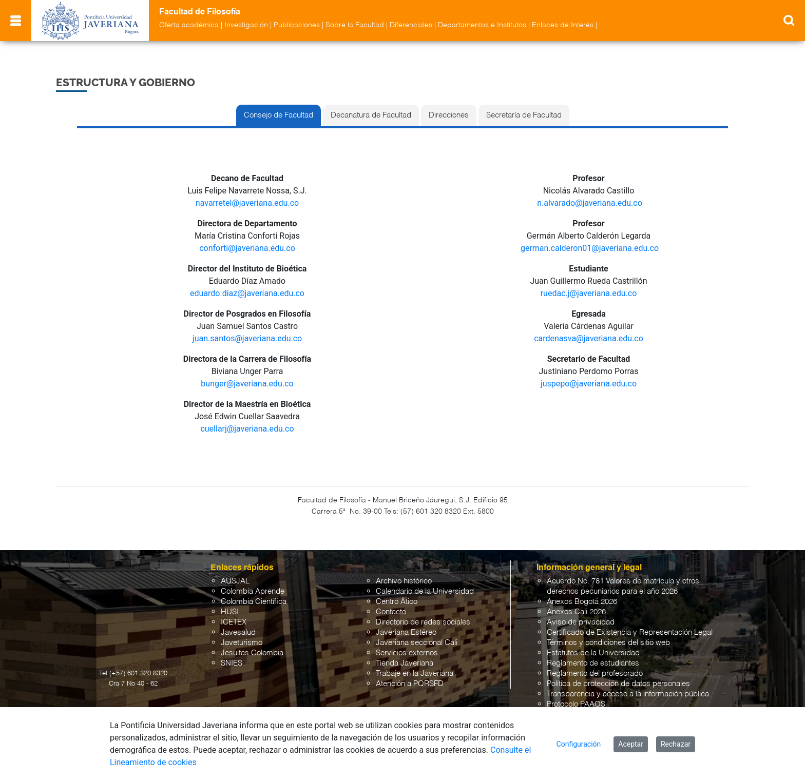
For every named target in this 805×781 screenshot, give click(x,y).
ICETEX (233, 622)
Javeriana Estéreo (406, 632)
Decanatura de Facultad (371, 115)
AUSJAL (235, 581)
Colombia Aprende (252, 591)
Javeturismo (241, 643)
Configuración (579, 744)
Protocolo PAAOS (576, 704)
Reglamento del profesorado (595, 673)
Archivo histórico (404, 581)
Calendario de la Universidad (425, 591)
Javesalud (238, 632)
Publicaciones (297, 25)
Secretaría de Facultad (524, 115)
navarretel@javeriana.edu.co (247, 203)
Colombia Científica (253, 602)
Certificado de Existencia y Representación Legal (630, 632)
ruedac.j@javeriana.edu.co (589, 293)
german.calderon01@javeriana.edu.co (590, 248)
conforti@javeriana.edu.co (247, 248)
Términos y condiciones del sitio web (608, 643)
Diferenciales (411, 25)
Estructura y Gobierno (125, 82)
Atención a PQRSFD (410, 684)
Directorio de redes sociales (423, 622)
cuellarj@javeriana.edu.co (247, 429)
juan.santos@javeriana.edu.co (247, 338)
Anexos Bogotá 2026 (582, 602)
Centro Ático (396, 602)
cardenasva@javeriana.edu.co (588, 338)
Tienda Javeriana (404, 663)
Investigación (246, 25)
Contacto (391, 612)
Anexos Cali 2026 (576, 612)
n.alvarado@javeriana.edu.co (589, 203)
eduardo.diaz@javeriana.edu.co (247, 293)
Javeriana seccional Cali (416, 643)
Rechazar (676, 744)
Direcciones (449, 115)
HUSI (230, 612)
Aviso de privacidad (581, 622)
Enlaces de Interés (562, 25)
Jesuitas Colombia (252, 653)
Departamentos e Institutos (482, 25)
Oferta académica (189, 25)
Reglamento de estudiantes (593, 663)
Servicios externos (407, 653)
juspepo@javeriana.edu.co (589, 383)
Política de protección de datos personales (618, 684)
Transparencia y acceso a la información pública (628, 694)
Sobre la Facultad (354, 25)
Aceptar (630, 744)
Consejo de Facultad (278, 115)
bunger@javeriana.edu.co (247, 383)
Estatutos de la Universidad (593, 653)
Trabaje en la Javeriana (414, 673)
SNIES (231, 663)
